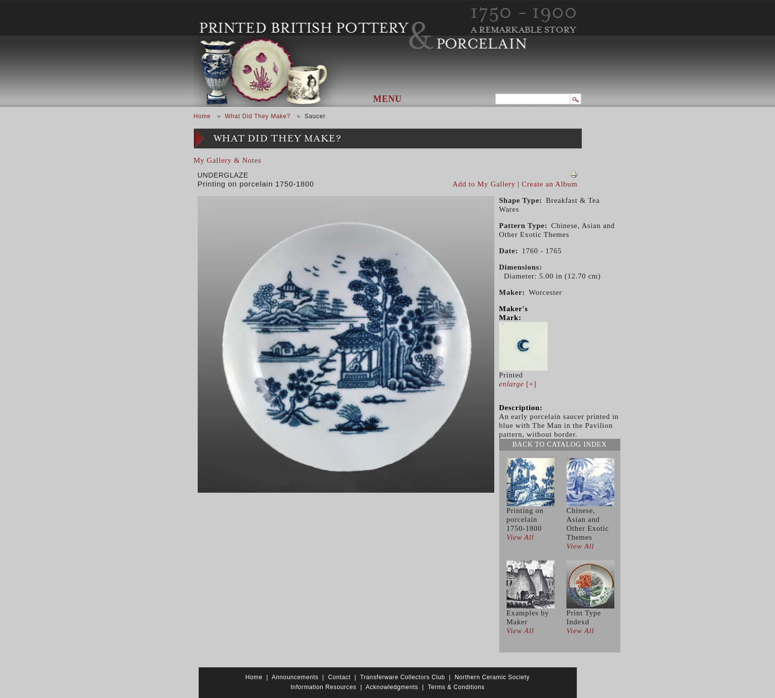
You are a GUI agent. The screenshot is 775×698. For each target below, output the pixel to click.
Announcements (295, 677)
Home (202, 116)
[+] (518, 384)
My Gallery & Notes (227, 160)
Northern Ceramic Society (492, 677)
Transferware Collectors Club (402, 677)
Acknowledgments (392, 687)
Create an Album (550, 184)
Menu (387, 99)
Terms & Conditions (456, 687)
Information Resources (323, 687)
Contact (339, 677)
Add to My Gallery (484, 184)
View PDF (574, 175)
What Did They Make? (258, 116)
